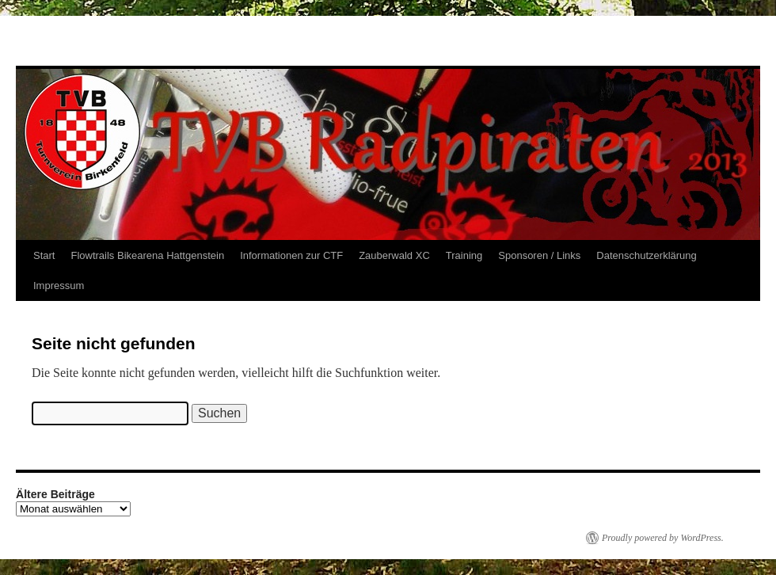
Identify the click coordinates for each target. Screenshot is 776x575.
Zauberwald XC (394, 255)
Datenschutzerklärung (646, 255)
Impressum (58, 285)
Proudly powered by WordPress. (663, 537)
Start (44, 255)
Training (464, 255)
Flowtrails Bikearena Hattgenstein (147, 255)
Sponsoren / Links (539, 255)
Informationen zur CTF (291, 255)
